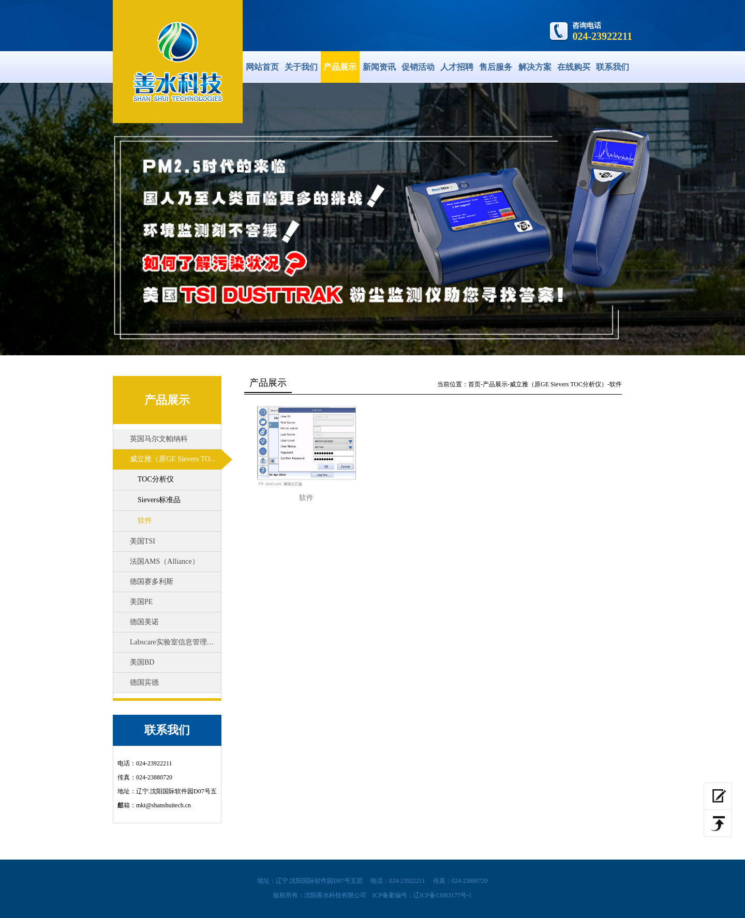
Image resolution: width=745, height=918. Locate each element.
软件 (145, 520)
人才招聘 (456, 67)
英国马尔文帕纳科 (159, 439)
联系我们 (612, 67)
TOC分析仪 (156, 479)
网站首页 (262, 67)
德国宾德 (144, 682)
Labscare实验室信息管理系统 (175, 642)
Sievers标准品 (159, 500)
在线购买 (573, 67)
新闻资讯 (379, 67)
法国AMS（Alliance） (164, 561)
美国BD (142, 662)
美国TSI (142, 541)
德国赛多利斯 (151, 581)
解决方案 (535, 67)
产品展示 (339, 67)
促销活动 (418, 67)
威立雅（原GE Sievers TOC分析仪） (181, 459)
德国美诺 (144, 622)
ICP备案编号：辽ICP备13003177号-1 (422, 895)
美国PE (141, 602)
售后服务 (495, 67)
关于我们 (301, 67)
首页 (474, 384)
